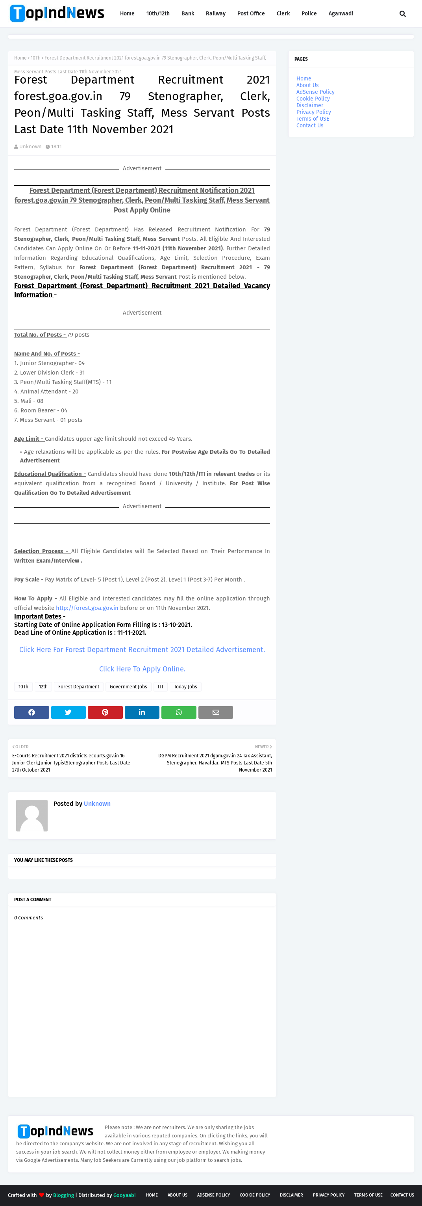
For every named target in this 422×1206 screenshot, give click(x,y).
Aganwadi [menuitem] (341, 13)
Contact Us (310, 125)
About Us (307, 85)
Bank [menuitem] (187, 13)
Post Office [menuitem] (251, 13)
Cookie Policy (313, 98)
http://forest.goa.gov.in (87, 607)
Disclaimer (309, 105)
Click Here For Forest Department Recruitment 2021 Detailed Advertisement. (142, 649)
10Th (36, 58)
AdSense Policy (315, 92)
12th (43, 687)
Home (20, 58)
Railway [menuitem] (216, 13)
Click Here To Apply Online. (142, 669)
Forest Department (78, 687)
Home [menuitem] (127, 13)
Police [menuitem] (309, 13)
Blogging (63, 1195)
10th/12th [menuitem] (158, 13)
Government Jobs (128, 687)
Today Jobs (185, 687)
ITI (160, 687)
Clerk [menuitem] (283, 13)
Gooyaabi (124, 1195)
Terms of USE (312, 119)
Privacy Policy (313, 112)
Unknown (30, 146)
